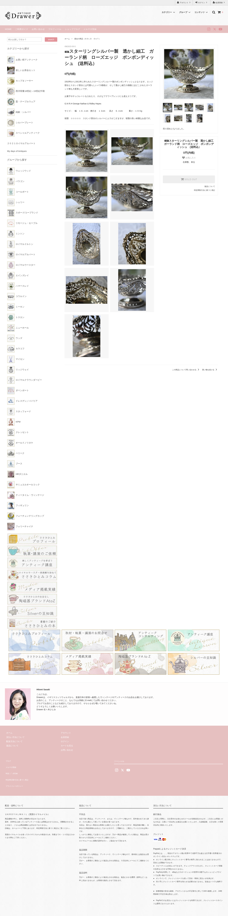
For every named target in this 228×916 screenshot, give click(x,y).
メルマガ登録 (90, 29)
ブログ (8, 760)
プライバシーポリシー (15, 777)
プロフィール (54, 29)
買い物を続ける (210, 370)
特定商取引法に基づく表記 (204, 190)
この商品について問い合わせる (186, 370)
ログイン (201, 2)
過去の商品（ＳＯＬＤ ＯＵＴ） (87, 39)
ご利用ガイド (21, 29)
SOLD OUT (189, 179)
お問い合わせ (38, 29)
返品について (209, 186)
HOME (8, 29)
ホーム (67, 39)
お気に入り (189, 157)
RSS (7, 769)
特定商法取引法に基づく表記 (18, 773)
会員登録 (219, 2)
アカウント (184, 2)
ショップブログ (72, 29)
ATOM (13, 769)
